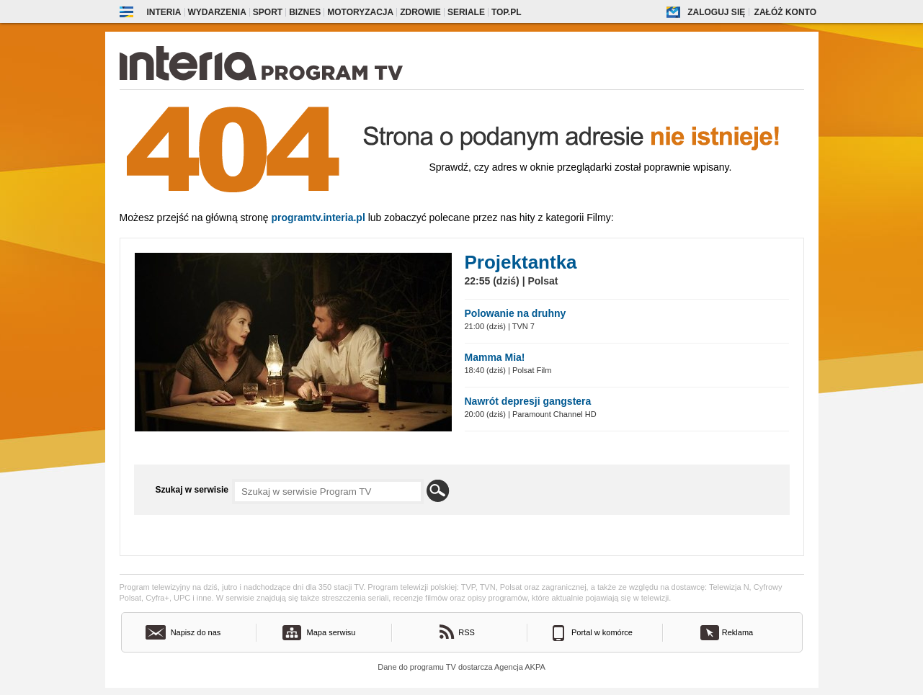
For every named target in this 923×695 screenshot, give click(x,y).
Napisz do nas (196, 632)
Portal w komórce (602, 632)
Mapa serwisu (331, 632)
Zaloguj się (716, 12)
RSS (466, 632)
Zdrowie (420, 12)
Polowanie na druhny (515, 313)
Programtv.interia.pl (318, 217)
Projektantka (521, 262)
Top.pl (506, 12)
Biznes (305, 12)
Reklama (737, 632)
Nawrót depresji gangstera (528, 401)
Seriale (466, 12)
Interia (164, 12)
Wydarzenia (217, 12)
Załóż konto (785, 12)
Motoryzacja (360, 12)
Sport (267, 12)
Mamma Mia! (495, 357)
